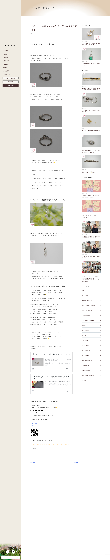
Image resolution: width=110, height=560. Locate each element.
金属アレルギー (6, 61)
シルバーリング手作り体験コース (89, 305)
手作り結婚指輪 (85, 365)
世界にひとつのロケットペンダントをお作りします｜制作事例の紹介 (91, 151)
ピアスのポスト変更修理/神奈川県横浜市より (91, 131)
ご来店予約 (10, 82)
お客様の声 (84, 290)
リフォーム (5, 57)
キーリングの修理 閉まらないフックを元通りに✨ (91, 110)
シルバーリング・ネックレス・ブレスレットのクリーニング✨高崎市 (91, 171)
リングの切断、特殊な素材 (88, 320)
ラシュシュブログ (7, 74)
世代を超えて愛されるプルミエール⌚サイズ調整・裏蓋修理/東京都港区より (91, 88)
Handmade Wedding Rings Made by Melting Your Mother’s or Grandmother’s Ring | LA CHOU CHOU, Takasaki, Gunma (91, 279)
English (84, 380)
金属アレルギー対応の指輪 (88, 375)
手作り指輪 (5, 51)
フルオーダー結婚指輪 (87, 310)
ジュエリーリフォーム (87, 300)
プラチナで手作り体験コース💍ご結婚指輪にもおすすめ (91, 257)
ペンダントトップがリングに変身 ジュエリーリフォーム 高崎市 (91, 44)
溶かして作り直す (86, 370)
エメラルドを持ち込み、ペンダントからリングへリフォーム (91, 64)
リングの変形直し (86, 355)
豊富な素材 (5, 64)
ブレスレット (85, 340)
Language (11, 85)
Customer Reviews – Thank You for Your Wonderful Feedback (90, 196)
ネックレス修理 (85, 330)
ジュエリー (5, 54)
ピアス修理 (84, 335)
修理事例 (84, 325)
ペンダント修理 (85, 345)
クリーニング (85, 295)
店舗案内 (5, 67)
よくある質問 (6, 71)
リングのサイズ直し (86, 350)
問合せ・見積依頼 (10, 78)
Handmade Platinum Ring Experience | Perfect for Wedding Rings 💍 (91, 236)
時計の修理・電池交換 (87, 360)
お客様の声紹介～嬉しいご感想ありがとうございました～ (91, 216)
